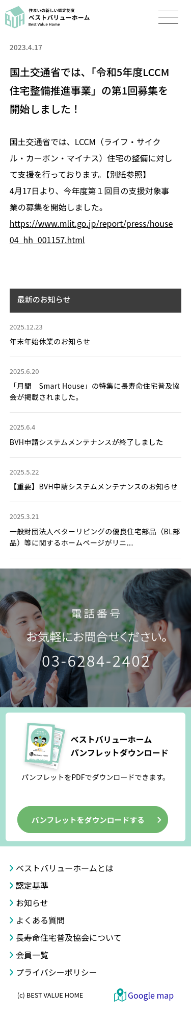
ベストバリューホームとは (65, 868)
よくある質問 (40, 920)
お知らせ (32, 902)
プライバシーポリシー (56, 972)
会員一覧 (32, 955)
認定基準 (32, 885)
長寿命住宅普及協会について (69, 937)
